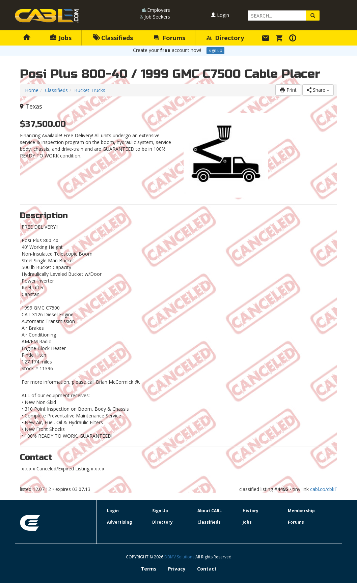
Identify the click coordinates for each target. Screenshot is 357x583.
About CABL (209, 511)
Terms (149, 568)
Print (288, 90)
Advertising (119, 522)
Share (318, 90)
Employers (158, 10)
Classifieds (113, 38)
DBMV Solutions (179, 557)
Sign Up (160, 511)
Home (31, 90)
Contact (207, 568)
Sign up (215, 50)
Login (220, 15)
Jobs (61, 38)
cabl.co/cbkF (323, 489)
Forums (169, 38)
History (250, 511)
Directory (225, 38)
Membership (301, 511)
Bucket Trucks (89, 90)
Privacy (177, 568)
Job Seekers (157, 16)
